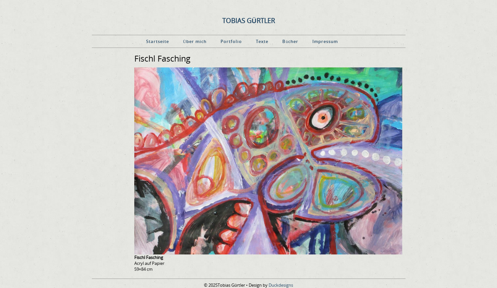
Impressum (325, 41)
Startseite (157, 41)
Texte (262, 41)
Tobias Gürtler (248, 20)
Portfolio (231, 41)
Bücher (290, 41)
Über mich (195, 41)
